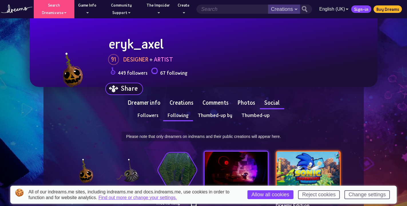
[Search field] (231, 9)
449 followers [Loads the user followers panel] (129, 72)
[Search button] (305, 9)
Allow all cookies (270, 194)
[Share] (124, 89)
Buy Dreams (387, 9)
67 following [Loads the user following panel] (169, 72)
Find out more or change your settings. (137, 197)
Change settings (367, 194)
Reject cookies (318, 194)
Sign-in (360, 9)
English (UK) (333, 9)
